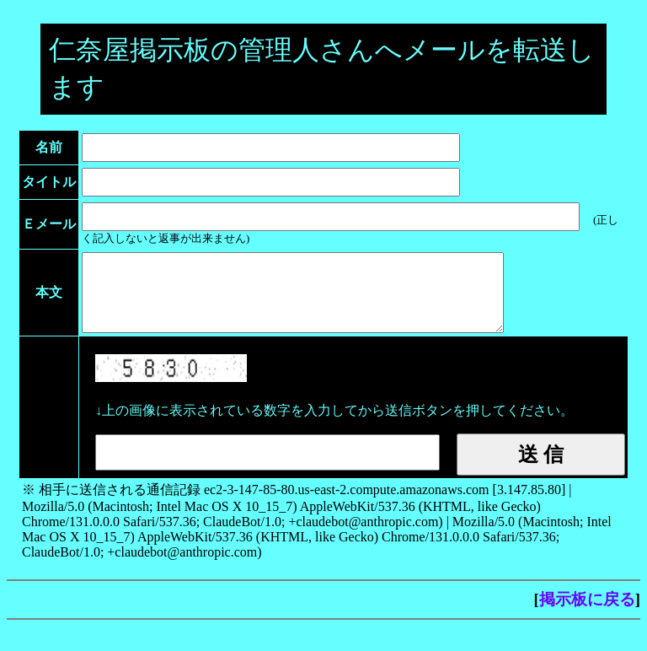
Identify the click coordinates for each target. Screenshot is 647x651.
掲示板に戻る (587, 614)
